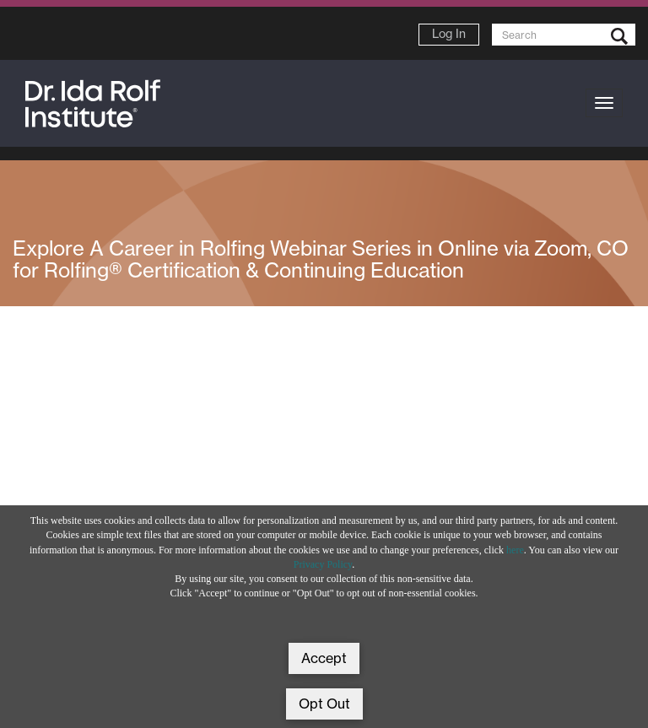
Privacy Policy (323, 564)
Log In (449, 33)
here (515, 550)
